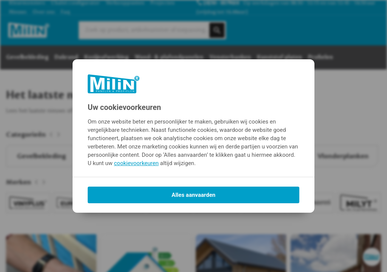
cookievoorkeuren (136, 163)
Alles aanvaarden (193, 195)
